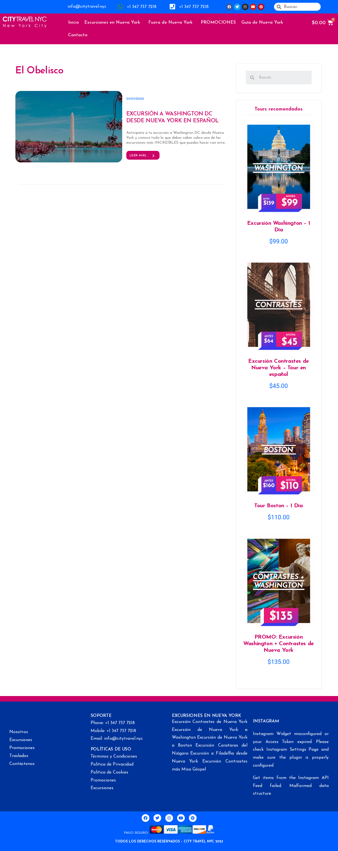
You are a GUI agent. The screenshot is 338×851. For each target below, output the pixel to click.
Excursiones (20, 740)
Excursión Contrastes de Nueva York (210, 722)
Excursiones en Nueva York (113, 22)
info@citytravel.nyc (87, 6)
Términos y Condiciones (114, 756)
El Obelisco (39, 71)
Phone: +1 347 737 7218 (113, 723)
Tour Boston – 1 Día (278, 506)
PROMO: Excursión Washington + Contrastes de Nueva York (278, 643)
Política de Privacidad (112, 764)
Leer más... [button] (143, 155)
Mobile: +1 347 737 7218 (113, 731)
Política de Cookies (109, 772)
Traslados (18, 756)
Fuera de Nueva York (171, 22)
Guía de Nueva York (263, 22)
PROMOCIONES (218, 22)
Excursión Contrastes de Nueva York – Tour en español (278, 368)
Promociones (22, 748)
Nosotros (18, 732)
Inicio (73, 22)
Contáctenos (22, 764)
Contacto (77, 35)
